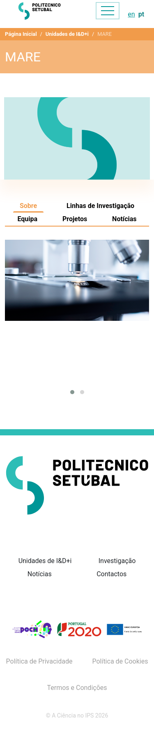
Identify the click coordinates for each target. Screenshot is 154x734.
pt (141, 14)
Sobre (28, 206)
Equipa (27, 219)
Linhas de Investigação (100, 206)
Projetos (74, 219)
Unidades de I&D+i (67, 34)
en (131, 14)
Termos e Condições (77, 688)
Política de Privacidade (39, 661)
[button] (72, 392)
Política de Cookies (120, 661)
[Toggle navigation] (108, 10)
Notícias (124, 219)
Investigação (117, 561)
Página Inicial (21, 34)
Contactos (111, 574)
